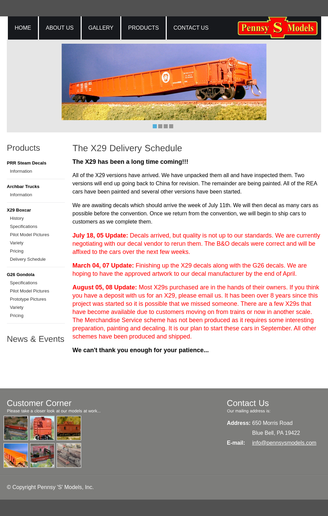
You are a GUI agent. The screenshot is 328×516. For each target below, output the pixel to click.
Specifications (23, 226)
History (17, 218)
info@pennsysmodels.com (284, 443)
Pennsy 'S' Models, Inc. (65, 487)
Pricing (17, 251)
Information (21, 171)
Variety (17, 242)
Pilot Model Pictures (29, 234)
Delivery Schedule (28, 259)
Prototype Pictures (28, 299)
